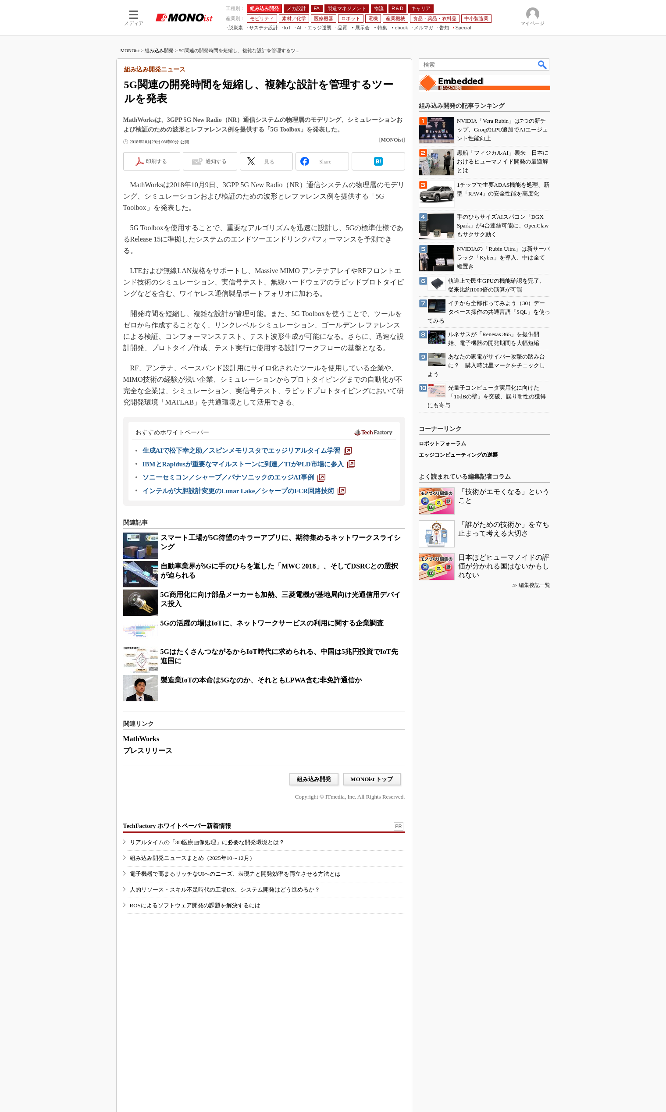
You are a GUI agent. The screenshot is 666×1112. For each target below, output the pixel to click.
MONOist (130, 50)
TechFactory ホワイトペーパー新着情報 (177, 826)
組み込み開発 (159, 50)
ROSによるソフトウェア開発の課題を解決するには (195, 905)
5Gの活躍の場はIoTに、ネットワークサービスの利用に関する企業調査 (272, 623)
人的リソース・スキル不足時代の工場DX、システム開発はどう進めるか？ (225, 889)
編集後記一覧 (534, 585)
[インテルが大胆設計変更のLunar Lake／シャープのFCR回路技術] (244, 490)
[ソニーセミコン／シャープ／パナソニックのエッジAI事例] (234, 477)
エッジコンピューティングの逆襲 (458, 455)
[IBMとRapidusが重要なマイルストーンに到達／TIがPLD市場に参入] (248, 464)
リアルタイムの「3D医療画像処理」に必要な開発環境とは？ (207, 842)
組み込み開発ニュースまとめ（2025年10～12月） (192, 858)
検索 (542, 64)
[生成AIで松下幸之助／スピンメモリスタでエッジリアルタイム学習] (247, 450)
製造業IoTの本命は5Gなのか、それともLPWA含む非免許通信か (261, 680)
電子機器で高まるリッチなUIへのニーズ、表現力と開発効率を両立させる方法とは (235, 873)
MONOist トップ (371, 779)
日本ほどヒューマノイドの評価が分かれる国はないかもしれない (503, 566)
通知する (216, 161)
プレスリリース (147, 750)
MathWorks (141, 739)
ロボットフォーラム (442, 444)
